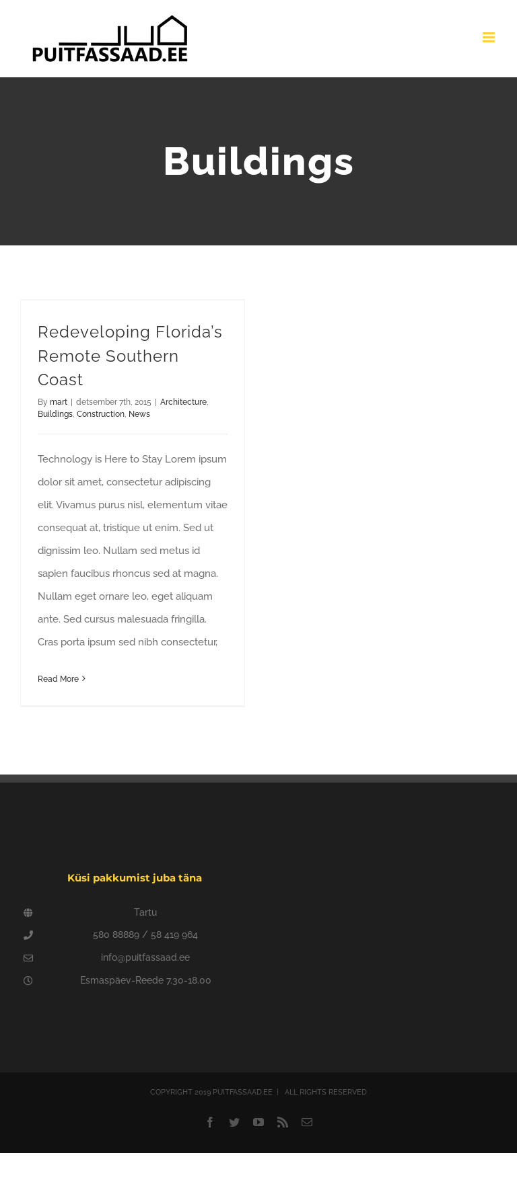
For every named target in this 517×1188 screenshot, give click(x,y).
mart (58, 402)
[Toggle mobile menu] (490, 37)
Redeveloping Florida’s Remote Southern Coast (130, 356)
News (139, 414)
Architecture (183, 402)
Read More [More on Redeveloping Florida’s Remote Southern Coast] (58, 679)
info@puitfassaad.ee (145, 957)
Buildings (55, 414)
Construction (101, 414)
